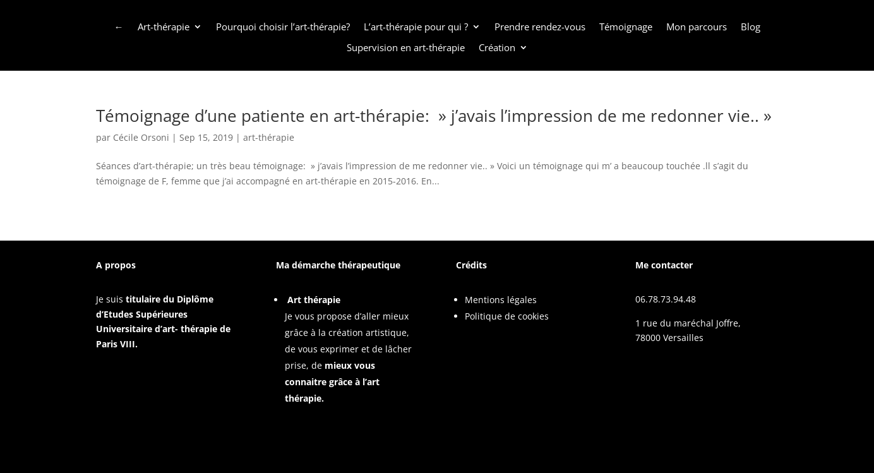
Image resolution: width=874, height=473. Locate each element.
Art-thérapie (163, 27)
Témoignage (625, 27)
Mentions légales (501, 300)
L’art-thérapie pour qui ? (416, 27)
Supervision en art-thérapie (406, 48)
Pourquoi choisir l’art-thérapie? (283, 27)
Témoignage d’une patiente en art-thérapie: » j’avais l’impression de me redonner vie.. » (434, 115)
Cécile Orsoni (141, 137)
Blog (750, 27)
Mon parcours (696, 27)
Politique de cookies (507, 316)
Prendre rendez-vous (539, 27)
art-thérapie (268, 137)
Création (497, 48)
